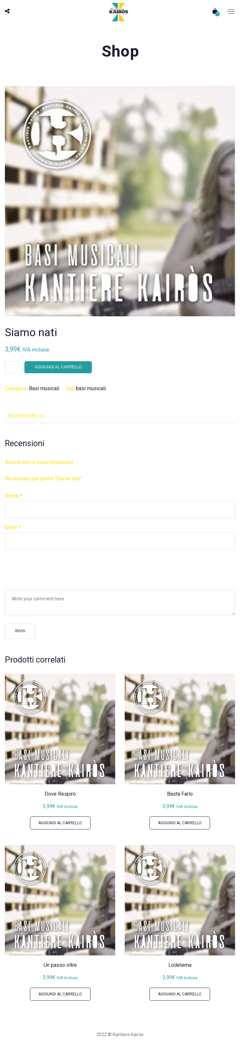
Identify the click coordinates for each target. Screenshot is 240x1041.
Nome (13, 496)
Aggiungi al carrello (58, 367)
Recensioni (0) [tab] (26, 415)
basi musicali (91, 388)
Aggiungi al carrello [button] (60, 823)
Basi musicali (44, 388)
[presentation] (54, 568)
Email (13, 527)
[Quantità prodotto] (13, 367)
